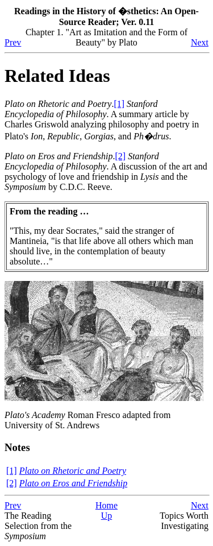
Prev (13, 42)
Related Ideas (57, 75)
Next (199, 42)
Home (106, 505)
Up (106, 515)
